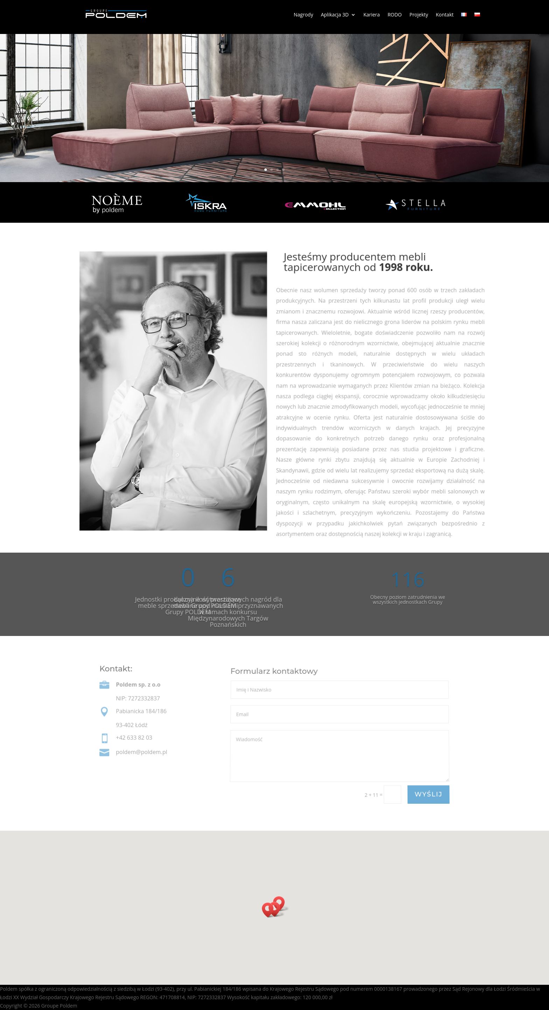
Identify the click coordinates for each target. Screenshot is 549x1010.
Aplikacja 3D (334, 15)
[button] (270, 910)
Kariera (371, 15)
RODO (395, 15)
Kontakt (445, 15)
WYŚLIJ (428, 794)
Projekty (418, 15)
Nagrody (303, 15)
